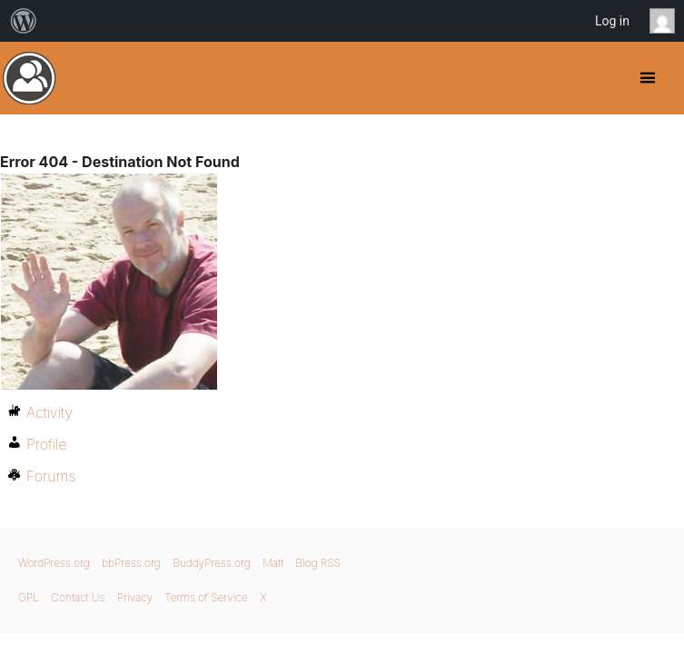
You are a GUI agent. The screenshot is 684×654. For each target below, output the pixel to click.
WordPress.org (54, 563)
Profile (46, 444)
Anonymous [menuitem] (666, 21)
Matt (273, 563)
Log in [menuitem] (612, 21)
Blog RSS (318, 563)
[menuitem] (23, 21)
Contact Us (77, 597)
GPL (28, 597)
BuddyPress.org (29, 78)
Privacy (135, 597)
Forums (50, 476)
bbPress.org (131, 563)
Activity (49, 412)
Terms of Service (205, 597)
